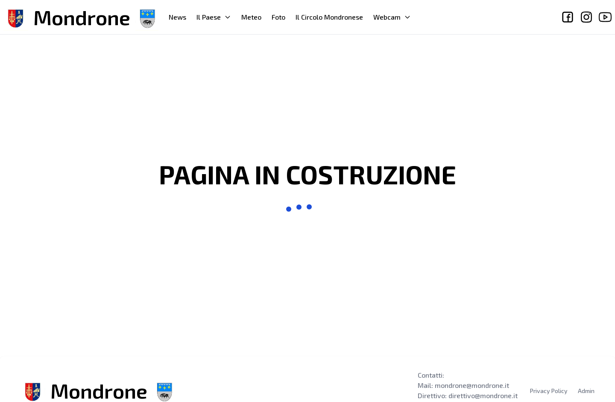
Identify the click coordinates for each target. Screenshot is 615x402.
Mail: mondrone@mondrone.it (463, 385)
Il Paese (213, 17)
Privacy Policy (549, 390)
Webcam (392, 17)
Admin (586, 390)
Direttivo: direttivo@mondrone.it (468, 395)
